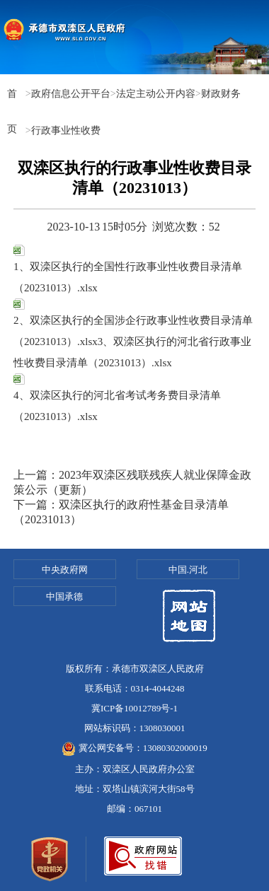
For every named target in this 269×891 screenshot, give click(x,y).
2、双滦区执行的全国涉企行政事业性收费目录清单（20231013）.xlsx (133, 322)
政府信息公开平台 (70, 93)
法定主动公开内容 (155, 93)
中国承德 (64, 596)
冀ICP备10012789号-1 (134, 708)
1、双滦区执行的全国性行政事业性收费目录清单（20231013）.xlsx (127, 269)
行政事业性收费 (66, 130)
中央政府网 (65, 569)
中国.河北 (187, 569)
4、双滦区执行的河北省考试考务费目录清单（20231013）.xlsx (117, 397)
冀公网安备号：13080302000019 (134, 747)
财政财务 (221, 93)
